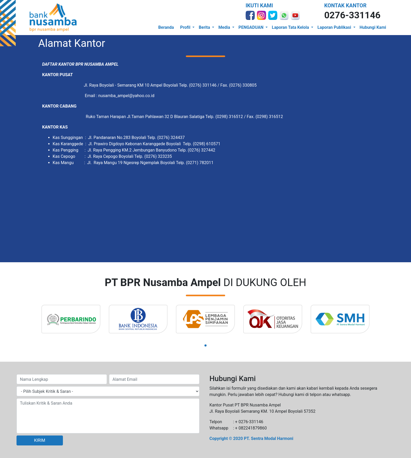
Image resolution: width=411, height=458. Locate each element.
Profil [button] (185, 27)
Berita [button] (205, 27)
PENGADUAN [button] (251, 27)
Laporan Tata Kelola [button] (291, 27)
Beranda (166, 27)
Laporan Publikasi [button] (334, 27)
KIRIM (39, 440)
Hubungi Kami (373, 27)
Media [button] (224, 27)
